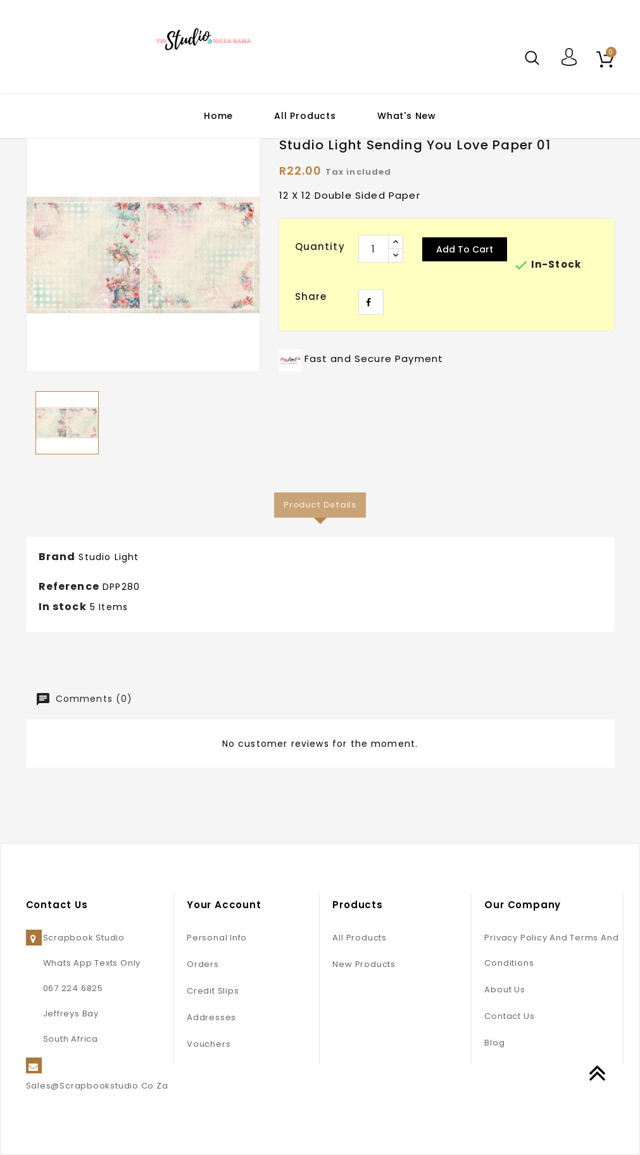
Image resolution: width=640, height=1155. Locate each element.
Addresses (211, 1017)
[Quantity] (373, 249)
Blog (494, 1043)
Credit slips (213, 991)
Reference (69, 586)
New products (363, 964)
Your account (224, 904)
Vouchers (208, 1044)
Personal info (217, 938)
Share (371, 302)
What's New (406, 115)
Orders (203, 964)
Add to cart (464, 249)
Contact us (509, 1016)
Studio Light (108, 557)
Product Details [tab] (320, 505)
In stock (63, 606)
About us (504, 989)
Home (218, 115)
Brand (57, 556)
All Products (305, 115)
